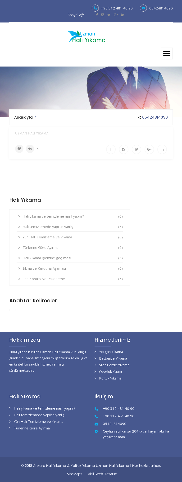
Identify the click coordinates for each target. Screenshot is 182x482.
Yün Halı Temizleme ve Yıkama (47, 237)
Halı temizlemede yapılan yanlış (48, 226)
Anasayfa (23, 117)
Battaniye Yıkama (111, 358)
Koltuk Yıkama (108, 378)
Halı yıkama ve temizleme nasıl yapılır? (53, 216)
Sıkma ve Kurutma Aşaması (44, 268)
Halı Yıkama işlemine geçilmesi (47, 257)
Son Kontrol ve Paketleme (44, 278)
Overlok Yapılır (109, 371)
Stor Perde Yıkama (112, 364)
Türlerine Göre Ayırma (41, 247)
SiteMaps (74, 473)
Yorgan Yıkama (109, 351)
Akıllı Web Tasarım (102, 473)
